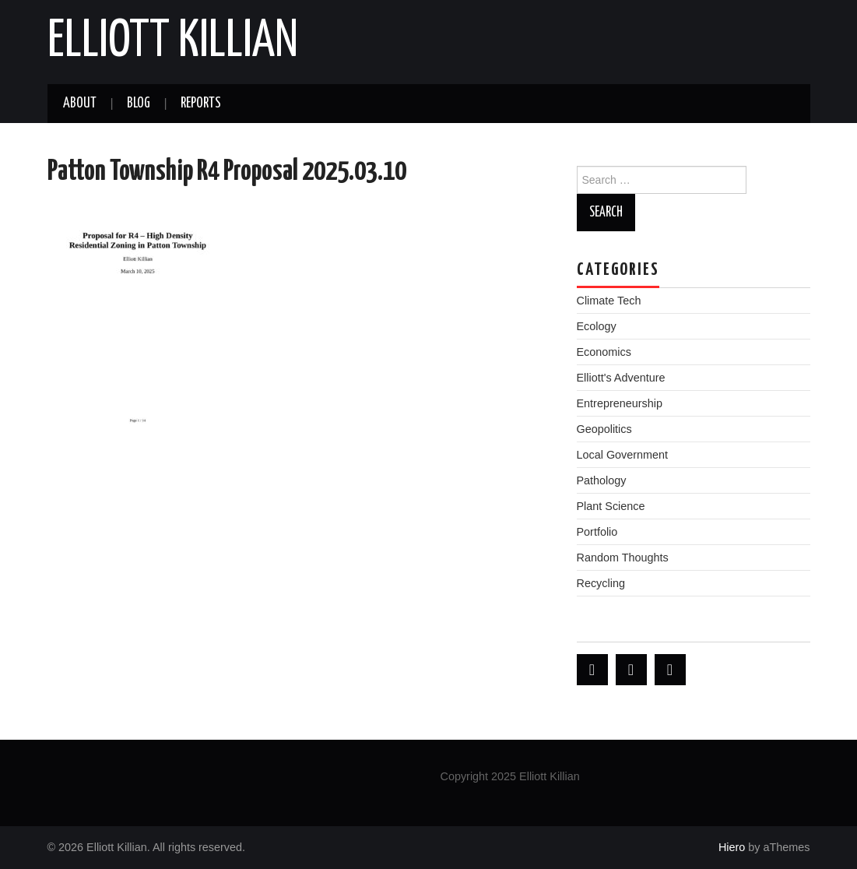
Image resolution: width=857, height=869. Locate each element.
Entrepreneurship (619, 403)
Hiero (731, 847)
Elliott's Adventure (621, 377)
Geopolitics (604, 429)
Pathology (602, 480)
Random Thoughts (623, 557)
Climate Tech (609, 300)
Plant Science (611, 506)
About (80, 104)
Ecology (596, 326)
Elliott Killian (172, 42)
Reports (201, 104)
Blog (138, 104)
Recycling (601, 583)
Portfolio (597, 532)
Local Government (623, 455)
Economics (604, 352)
